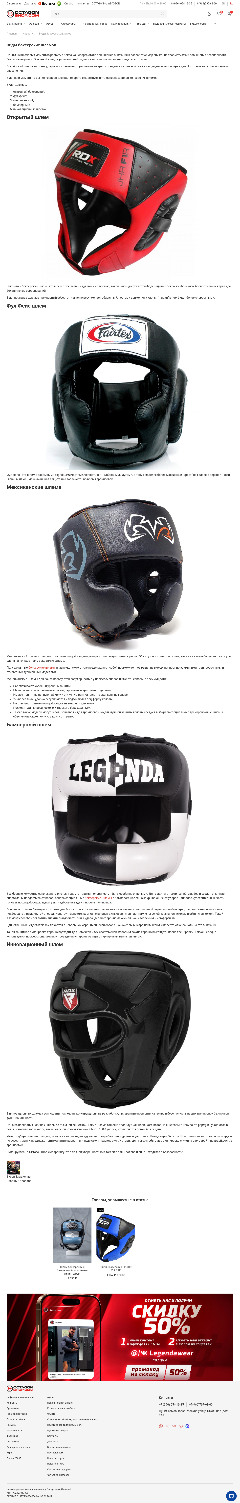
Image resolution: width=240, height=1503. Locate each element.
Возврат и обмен (16, 1419)
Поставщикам (55, 1452)
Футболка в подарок (58, 1475)
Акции (50, 1397)
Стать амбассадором (58, 1469)
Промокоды (13, 1408)
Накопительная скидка (60, 1402)
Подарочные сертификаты (169, 23)
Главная (12, 33)
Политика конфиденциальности (64, 1425)
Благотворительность (59, 1447)
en (223, 3)
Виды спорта (199, 23)
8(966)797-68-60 (207, 3)
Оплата (68, 3)
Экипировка (16, 23)
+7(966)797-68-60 (201, 1404)
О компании (14, 3)
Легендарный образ (95, 23)
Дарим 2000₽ (14, 1458)
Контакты (82, 3)
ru (231, 3)
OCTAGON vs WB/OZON (106, 3)
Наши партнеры (56, 1463)
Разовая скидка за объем (61, 1408)
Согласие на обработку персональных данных (72, 1419)
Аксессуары (70, 23)
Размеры (12, 1425)
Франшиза (12, 1436)
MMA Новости (14, 1430)
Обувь (51, 23)
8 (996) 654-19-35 (181, 3)
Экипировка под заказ (19, 1447)
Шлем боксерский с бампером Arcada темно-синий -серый (27, 1274)
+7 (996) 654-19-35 (171, 1404)
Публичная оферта (57, 1430)
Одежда (35, 23)
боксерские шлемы (42, 667)
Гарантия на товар (17, 1413)
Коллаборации (121, 23)
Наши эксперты (55, 1458)
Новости (28, 33)
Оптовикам (13, 1441)
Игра (9, 1452)
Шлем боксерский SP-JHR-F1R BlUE (73, 1272)
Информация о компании (20, 1397)
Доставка (30, 3)
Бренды (142, 23)
